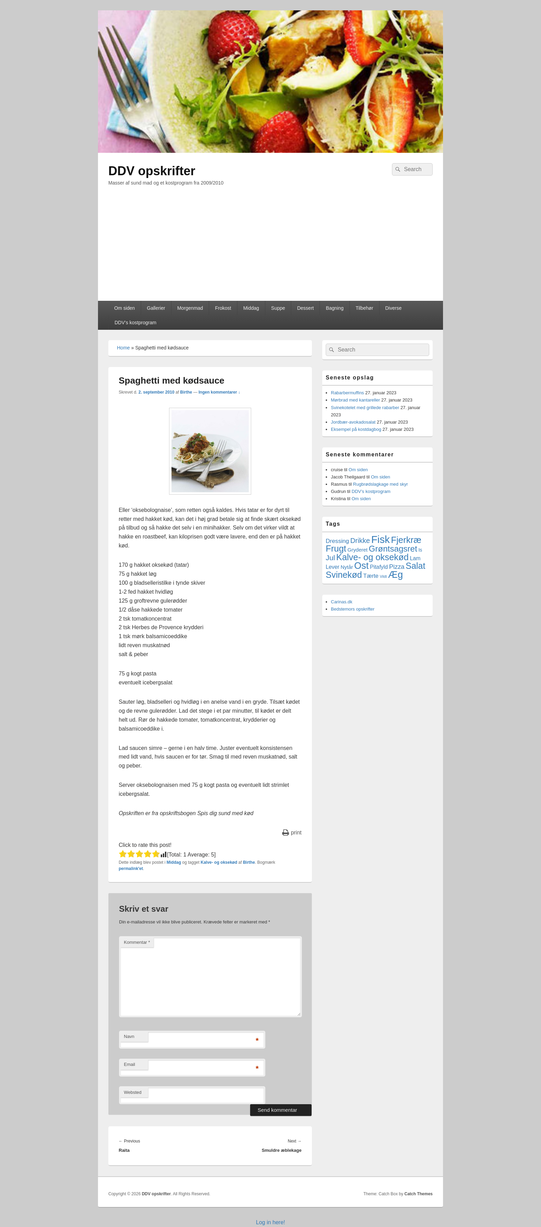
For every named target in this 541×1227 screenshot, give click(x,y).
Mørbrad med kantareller (355, 400)
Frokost (223, 308)
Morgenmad (190, 308)
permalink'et (131, 868)
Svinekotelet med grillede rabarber (365, 407)
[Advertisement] (270, 249)
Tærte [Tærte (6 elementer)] (370, 576)
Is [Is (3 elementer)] (420, 550)
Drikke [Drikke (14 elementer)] (360, 540)
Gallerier (156, 308)
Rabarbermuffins (347, 392)
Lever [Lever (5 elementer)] (333, 567)
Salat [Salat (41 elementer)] (415, 566)
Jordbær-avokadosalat (353, 422)
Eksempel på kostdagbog (356, 429)
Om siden (124, 308)
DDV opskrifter (151, 171)
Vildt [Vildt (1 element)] (383, 576)
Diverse (393, 308)
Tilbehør (364, 308)
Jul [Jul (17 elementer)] (330, 558)
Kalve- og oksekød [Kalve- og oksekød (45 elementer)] (372, 557)
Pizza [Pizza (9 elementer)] (397, 566)
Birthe (186, 392)
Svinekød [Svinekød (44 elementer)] (344, 575)
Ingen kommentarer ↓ (219, 392)
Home (123, 347)
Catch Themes (418, 1193)
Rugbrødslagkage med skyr (380, 484)
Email (129, 1064)
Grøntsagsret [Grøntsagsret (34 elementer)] (393, 548)
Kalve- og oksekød (218, 862)
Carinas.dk (341, 601)
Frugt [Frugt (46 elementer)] (336, 548)
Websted (132, 1092)
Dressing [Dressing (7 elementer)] (337, 540)
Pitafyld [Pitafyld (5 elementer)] (379, 567)
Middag (251, 308)
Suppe (278, 308)
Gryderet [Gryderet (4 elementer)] (357, 550)
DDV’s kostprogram (135, 322)
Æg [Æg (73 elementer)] (395, 574)
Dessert (305, 308)
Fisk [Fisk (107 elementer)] (380, 539)
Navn (129, 1036)
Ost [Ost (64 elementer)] (361, 566)
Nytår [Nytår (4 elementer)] (347, 567)
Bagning (334, 308)
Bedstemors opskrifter (352, 609)
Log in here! (270, 1222)
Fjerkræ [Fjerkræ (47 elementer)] (406, 540)
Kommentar (137, 942)
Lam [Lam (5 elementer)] (415, 558)
